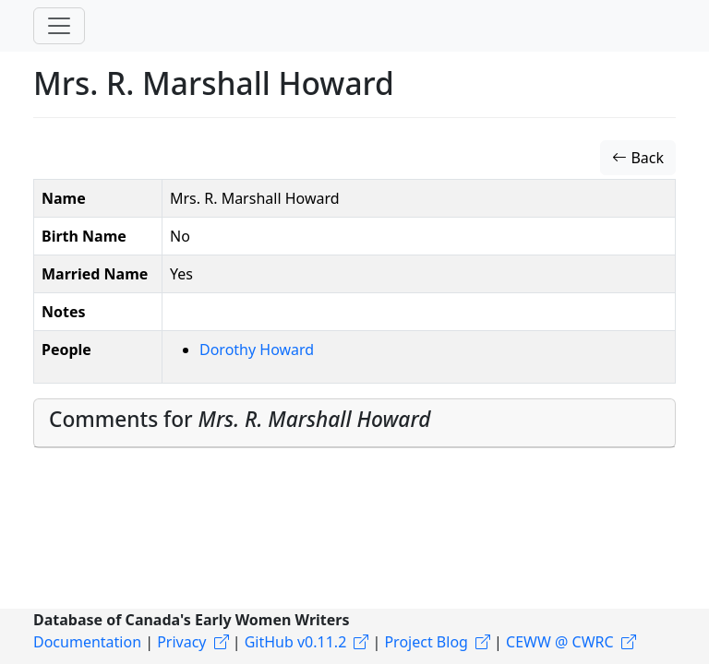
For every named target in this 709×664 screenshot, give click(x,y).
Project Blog (425, 642)
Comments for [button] (239, 419)
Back (638, 158)
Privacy (181, 642)
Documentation (87, 642)
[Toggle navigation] (59, 25)
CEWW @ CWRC (560, 642)
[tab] (354, 423)
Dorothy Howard (256, 349)
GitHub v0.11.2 (296, 642)
